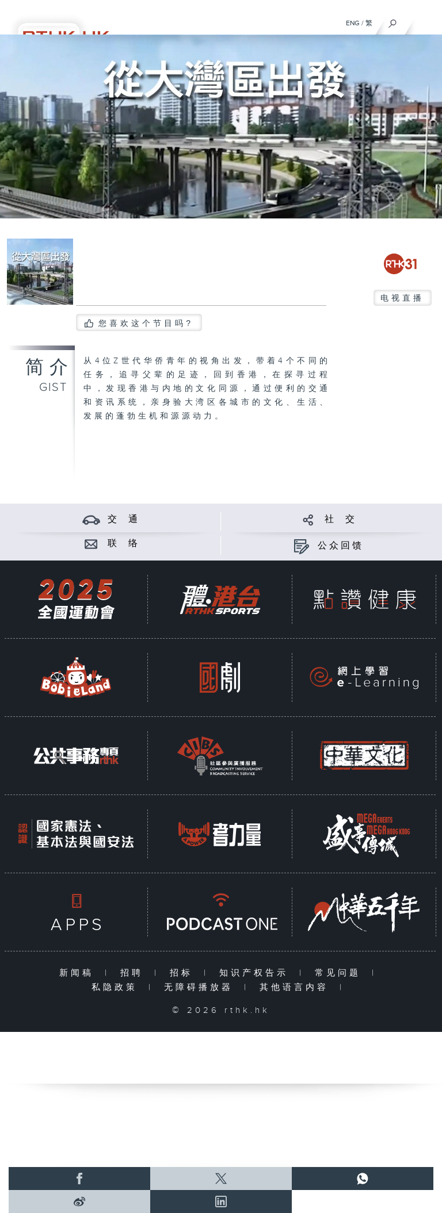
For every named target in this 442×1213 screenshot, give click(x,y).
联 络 (124, 543)
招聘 (134, 973)
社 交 (341, 519)
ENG (353, 23)
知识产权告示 (256, 973)
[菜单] (426, 20)
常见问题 (340, 973)
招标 (184, 973)
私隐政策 (117, 987)
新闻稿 (79, 973)
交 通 (124, 519)
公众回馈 (341, 545)
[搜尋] (393, 20)
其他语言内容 (297, 987)
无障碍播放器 (201, 987)
